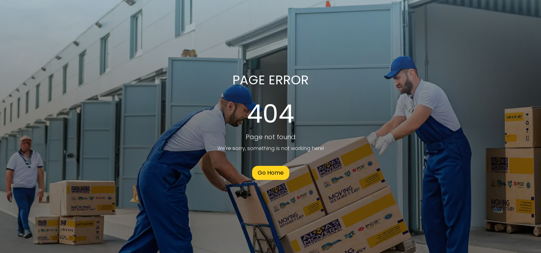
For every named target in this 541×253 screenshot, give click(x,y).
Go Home (271, 173)
